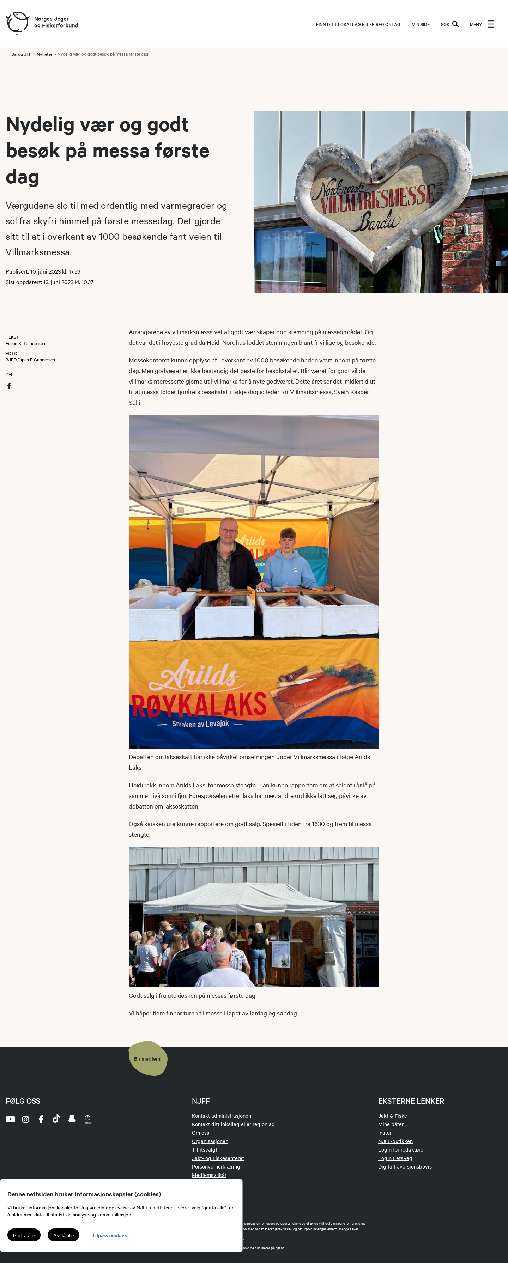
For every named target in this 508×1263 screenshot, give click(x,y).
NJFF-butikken (395, 1141)
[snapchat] (72, 1119)
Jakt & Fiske (392, 1115)
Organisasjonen (210, 1141)
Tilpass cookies (109, 1235)
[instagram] (25, 1119)
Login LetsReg (395, 1157)
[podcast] (87, 1119)
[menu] (482, 23)
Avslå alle (63, 1235)
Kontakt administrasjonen (221, 1115)
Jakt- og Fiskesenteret (218, 1157)
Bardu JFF (21, 53)
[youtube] (10, 1119)
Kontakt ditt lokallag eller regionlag (233, 1124)
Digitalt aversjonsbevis (405, 1166)
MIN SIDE (421, 24)
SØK (450, 24)
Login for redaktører (401, 1149)
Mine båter (391, 1124)
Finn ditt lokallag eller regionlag (358, 24)
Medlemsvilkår (209, 1174)
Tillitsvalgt (204, 1149)
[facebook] (41, 1119)
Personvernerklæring (216, 1166)
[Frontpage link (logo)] (17, 23)
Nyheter (45, 53)
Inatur (385, 1132)
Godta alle (24, 1235)
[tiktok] (56, 1119)
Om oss (200, 1132)
